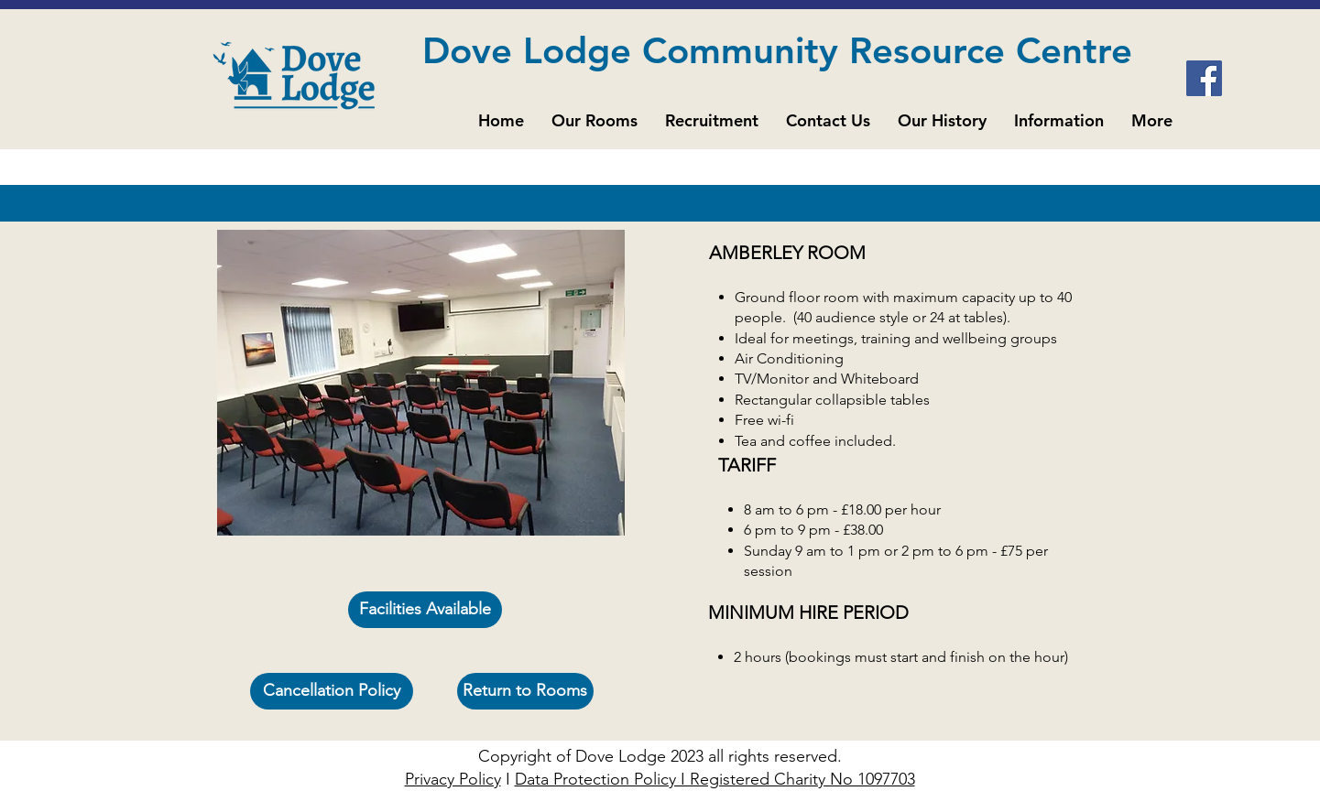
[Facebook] (1204, 78)
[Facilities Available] (425, 609)
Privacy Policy (453, 779)
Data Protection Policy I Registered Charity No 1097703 (715, 779)
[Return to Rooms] (525, 691)
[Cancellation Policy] (331, 691)
